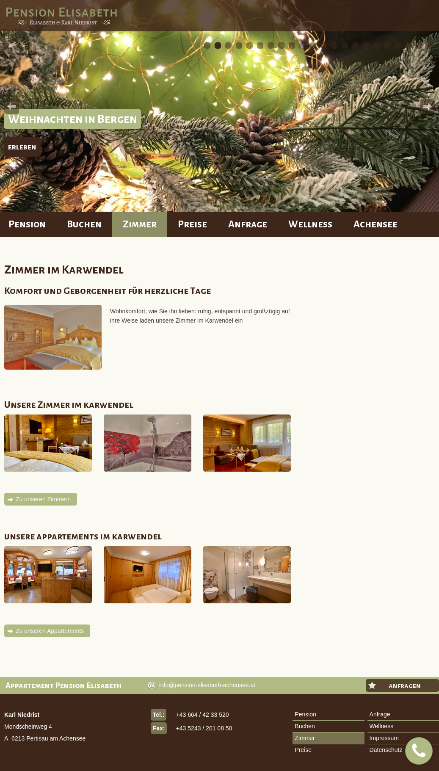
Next (427, 106)
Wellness (310, 224)
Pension (27, 224)
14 (345, 45)
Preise (192, 224)
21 (419, 45)
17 (376, 45)
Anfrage (247, 224)
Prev (11, 106)
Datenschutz (386, 749)
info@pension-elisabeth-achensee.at (207, 685)
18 (387, 45)
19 (398, 45)
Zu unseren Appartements (50, 630)
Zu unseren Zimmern (43, 499)
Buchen (84, 224)
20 (408, 45)
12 (323, 45)
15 (355, 45)
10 (302, 45)
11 (313, 45)
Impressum (384, 738)
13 (334, 45)
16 (366, 45)
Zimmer (140, 224)
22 (429, 45)
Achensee (375, 224)
